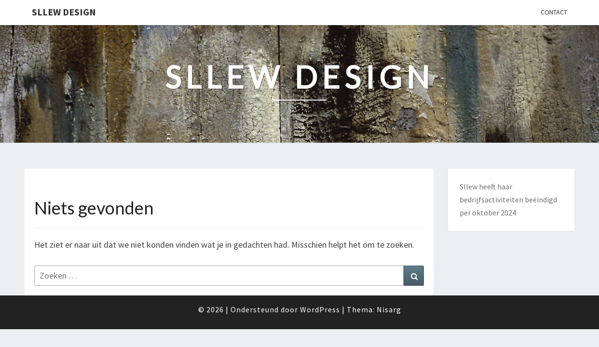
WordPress (320, 309)
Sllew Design (64, 12)
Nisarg (389, 309)
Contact (554, 12)
